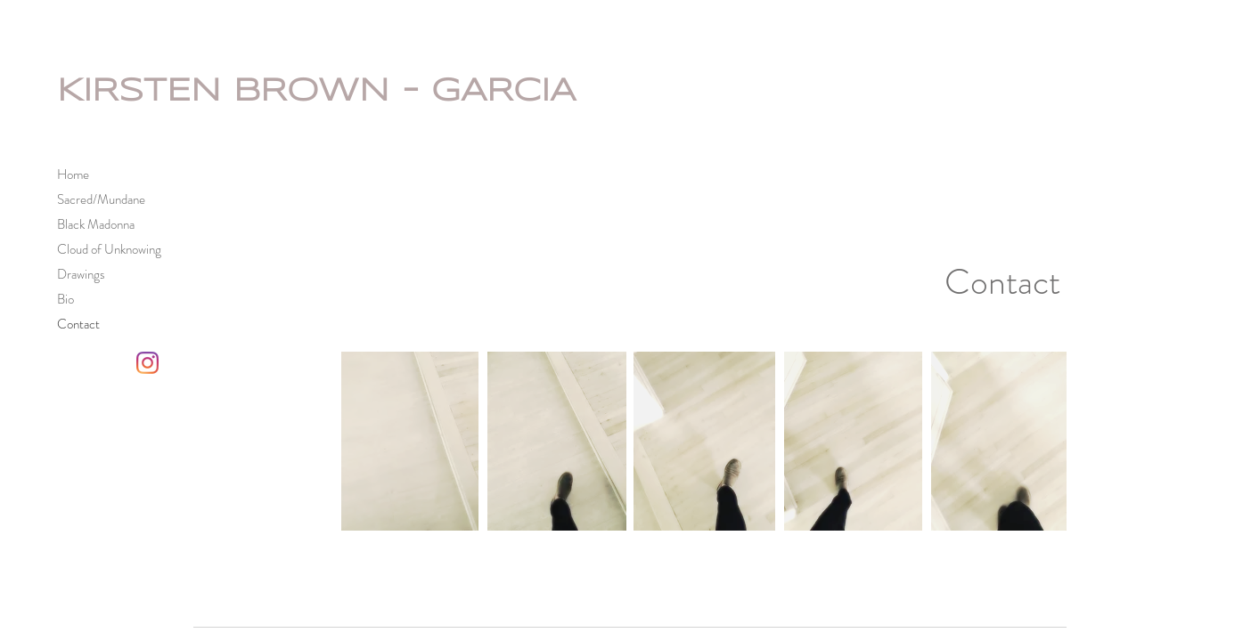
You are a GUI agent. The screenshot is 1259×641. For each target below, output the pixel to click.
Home (73, 174)
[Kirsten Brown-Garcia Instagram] (147, 363)
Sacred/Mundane (101, 199)
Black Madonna (96, 224)
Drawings (81, 274)
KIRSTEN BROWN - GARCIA (316, 92)
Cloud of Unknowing (109, 249)
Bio (65, 299)
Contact (78, 324)
